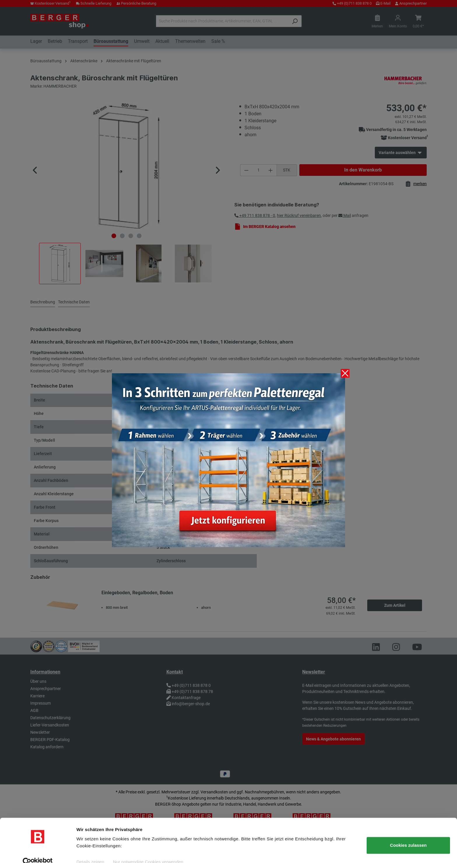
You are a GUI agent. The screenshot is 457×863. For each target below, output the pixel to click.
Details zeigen (90, 851)
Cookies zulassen (408, 834)
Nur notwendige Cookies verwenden (148, 851)
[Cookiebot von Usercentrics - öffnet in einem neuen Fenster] (37, 851)
